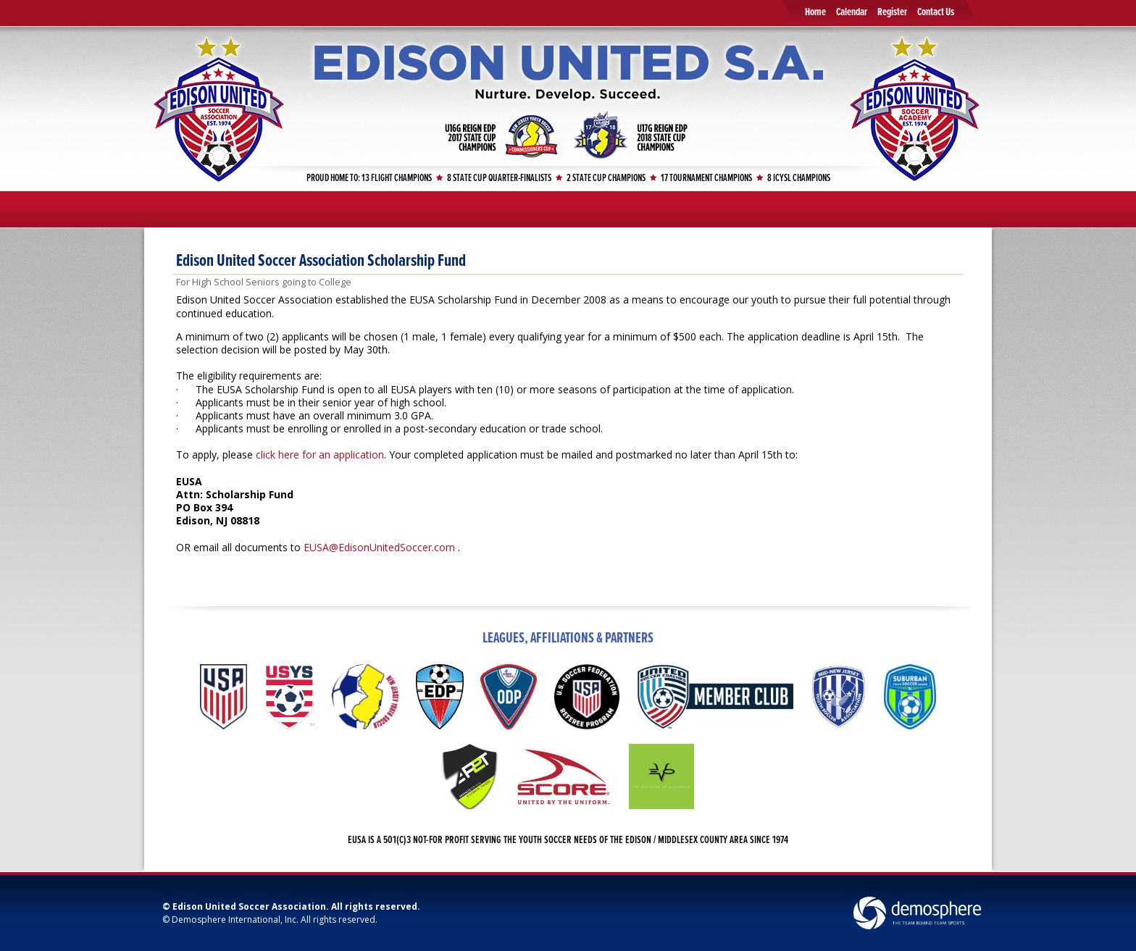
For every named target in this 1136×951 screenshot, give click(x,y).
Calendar (851, 12)
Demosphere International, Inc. (235, 919)
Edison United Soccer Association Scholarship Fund (321, 261)
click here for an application (320, 454)
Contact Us (935, 12)
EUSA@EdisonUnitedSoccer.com (379, 547)
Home (815, 12)
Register (892, 12)
